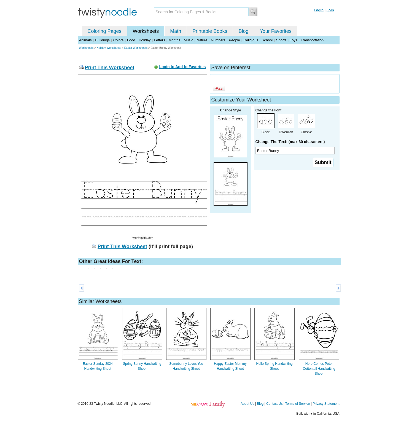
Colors (118, 40)
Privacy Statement (326, 404)
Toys (293, 40)
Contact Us (274, 404)
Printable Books (209, 31)
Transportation (312, 40)
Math (175, 31)
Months (175, 40)
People (234, 40)
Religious (250, 40)
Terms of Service (297, 404)
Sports (281, 40)
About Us (247, 404)
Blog (243, 31)
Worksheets (146, 31)
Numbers (218, 40)
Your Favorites (275, 31)
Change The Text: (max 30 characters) (290, 142)
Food (131, 40)
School (267, 40)
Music (188, 40)
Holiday (144, 40)
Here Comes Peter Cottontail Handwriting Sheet (319, 369)
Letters (159, 40)
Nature (202, 40)
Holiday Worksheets (109, 47)
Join (330, 10)
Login (319, 10)
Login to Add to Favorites (182, 67)
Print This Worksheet (109, 67)
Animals (85, 40)
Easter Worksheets (135, 47)
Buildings (102, 40)
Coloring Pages (105, 31)
